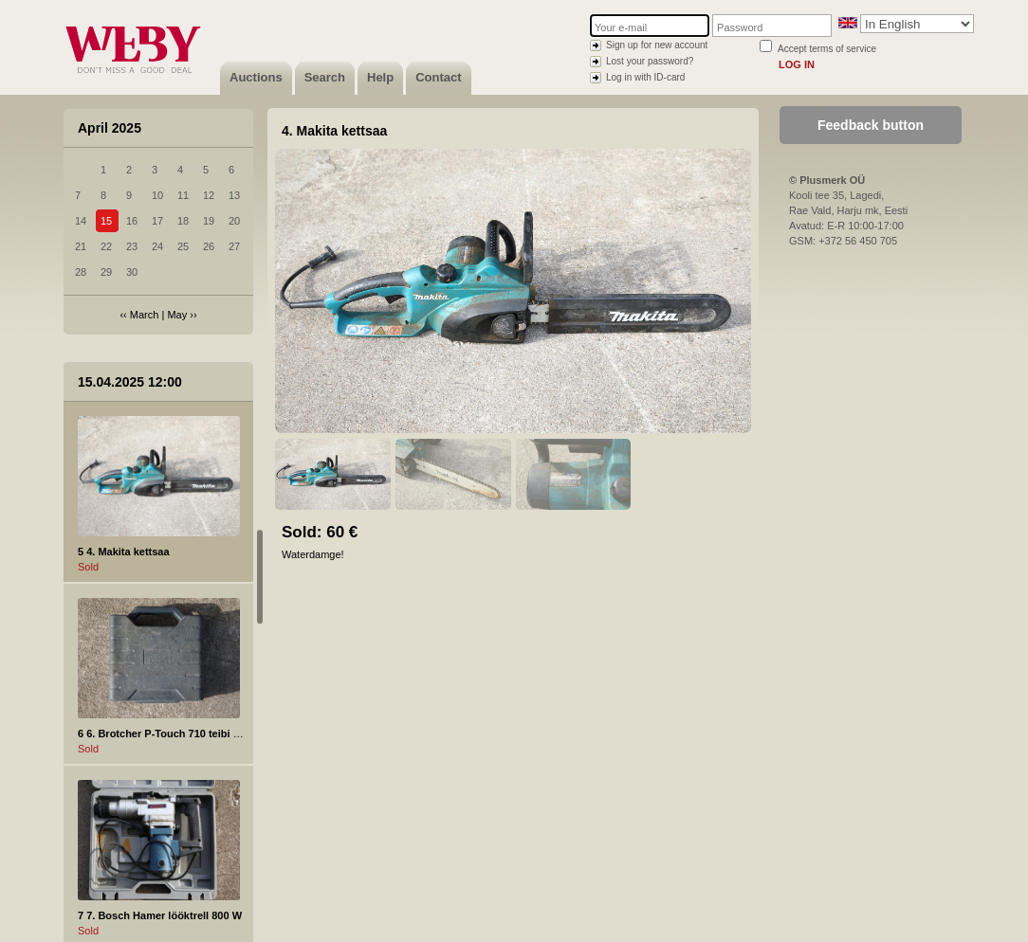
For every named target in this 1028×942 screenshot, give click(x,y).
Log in (797, 64)
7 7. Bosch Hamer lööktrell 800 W (160, 915)
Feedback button (870, 125)
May (177, 314)
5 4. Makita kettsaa (124, 551)
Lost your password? (649, 61)
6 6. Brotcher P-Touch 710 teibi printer (172, 733)
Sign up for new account (656, 45)
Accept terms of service (827, 49)
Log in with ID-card (645, 77)
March (144, 314)
